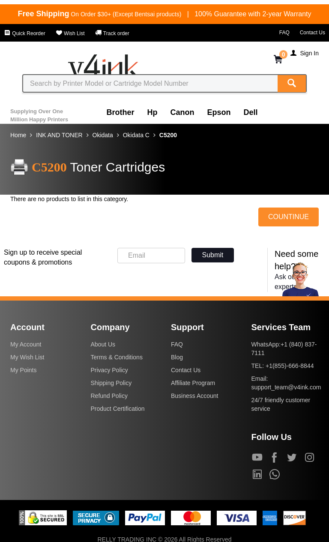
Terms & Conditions (117, 357)
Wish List (70, 33)
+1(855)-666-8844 (290, 365)
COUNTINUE (288, 216)
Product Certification (118, 408)
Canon (182, 112)
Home (18, 135)
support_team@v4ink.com (286, 387)
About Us (103, 344)
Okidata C (136, 135)
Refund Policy (109, 395)
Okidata (103, 135)
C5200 (168, 135)
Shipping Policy (111, 382)
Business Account (194, 395)
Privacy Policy (109, 370)
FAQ (284, 33)
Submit (213, 255)
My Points (23, 370)
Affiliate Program (193, 382)
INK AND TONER (59, 135)
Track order (112, 33)
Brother (121, 112)
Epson (219, 112)
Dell (251, 112)
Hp (152, 112)
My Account (25, 344)
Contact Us (312, 33)
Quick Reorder (24, 33)
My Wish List (27, 357)
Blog (177, 357)
